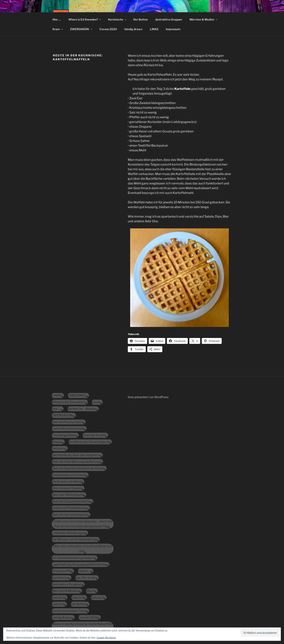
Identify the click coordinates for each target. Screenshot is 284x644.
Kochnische (117, 19)
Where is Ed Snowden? (85, 19)
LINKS (154, 29)
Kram (58, 29)
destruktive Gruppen (168, 19)
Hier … (56, 19)
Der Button (140, 19)
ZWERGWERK (81, 29)
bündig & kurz (133, 29)
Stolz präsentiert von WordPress (148, 397)
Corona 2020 (108, 29)
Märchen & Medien (204, 19)
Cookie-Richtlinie (106, 637)
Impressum (173, 29)
